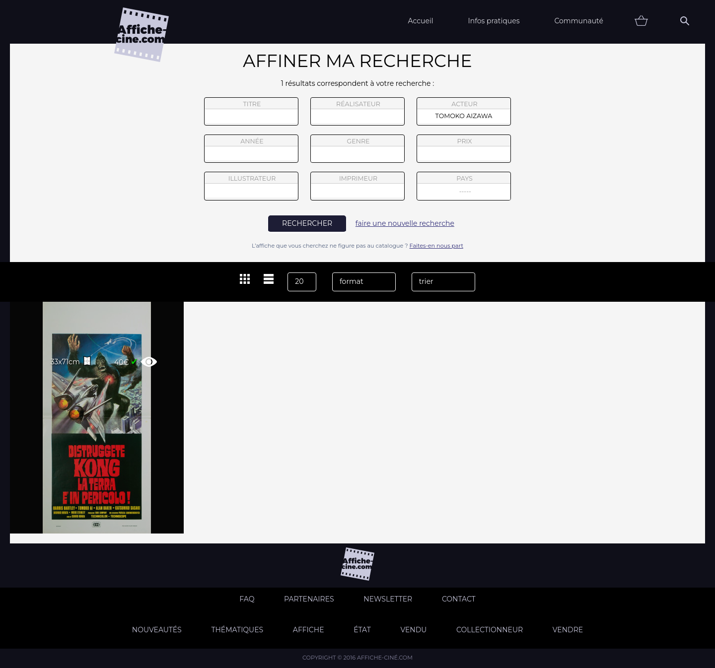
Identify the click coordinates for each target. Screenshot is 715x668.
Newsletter (387, 599)
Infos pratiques (493, 20)
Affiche (308, 629)
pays (464, 187)
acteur (463, 111)
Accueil (420, 20)
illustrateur (251, 186)
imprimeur (357, 186)
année (251, 148)
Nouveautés (157, 629)
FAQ (246, 599)
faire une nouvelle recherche (405, 223)
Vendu (413, 629)
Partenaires (309, 599)
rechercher (307, 223)
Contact (459, 599)
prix (463, 148)
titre (251, 111)
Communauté (578, 20)
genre (358, 150)
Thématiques (237, 629)
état (362, 629)
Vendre (568, 629)
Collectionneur (489, 629)
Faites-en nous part (436, 245)
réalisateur (357, 111)
